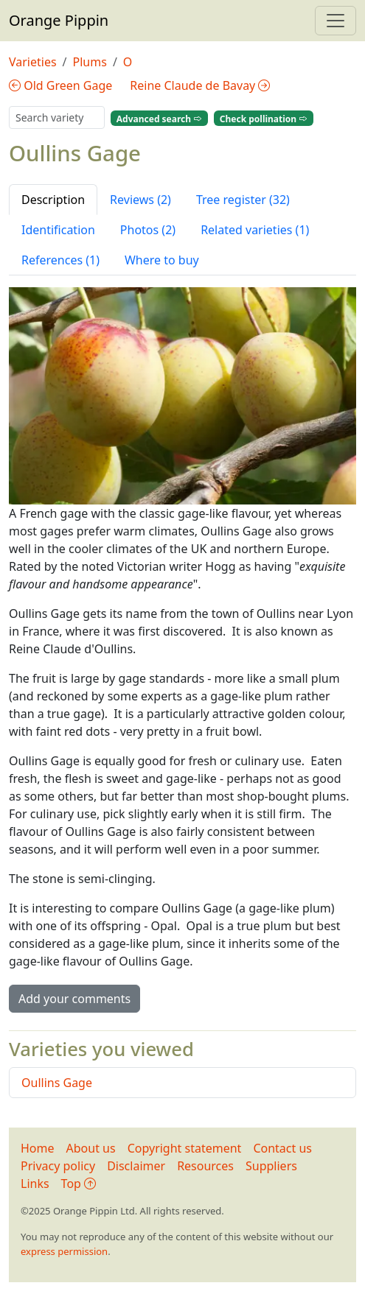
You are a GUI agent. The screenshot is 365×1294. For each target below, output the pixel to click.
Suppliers (271, 1166)
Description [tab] (53, 199)
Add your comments (74, 999)
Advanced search (159, 118)
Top (78, 1183)
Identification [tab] (58, 230)
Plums (90, 62)
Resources (205, 1166)
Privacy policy (58, 1166)
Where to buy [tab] (162, 260)
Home (38, 1148)
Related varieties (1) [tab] (255, 230)
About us (91, 1148)
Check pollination (263, 118)
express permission (64, 1251)
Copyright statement (185, 1148)
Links (35, 1183)
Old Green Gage (60, 85)
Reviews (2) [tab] (140, 199)
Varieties (33, 62)
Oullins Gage (56, 1083)
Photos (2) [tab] (147, 230)
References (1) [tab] (60, 260)
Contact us (282, 1148)
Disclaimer (136, 1166)
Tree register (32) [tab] (243, 199)
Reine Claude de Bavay (200, 85)
